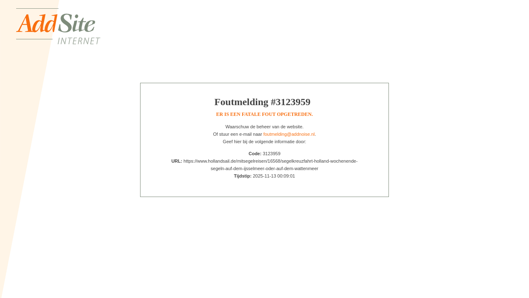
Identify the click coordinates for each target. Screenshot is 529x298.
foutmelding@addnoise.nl (289, 134)
